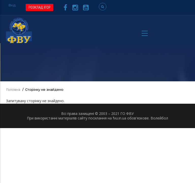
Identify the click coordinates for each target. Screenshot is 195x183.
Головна (13, 89)
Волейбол (159, 118)
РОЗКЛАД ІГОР (39, 7)
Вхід (12, 5)
